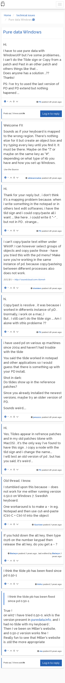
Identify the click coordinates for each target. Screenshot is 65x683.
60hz (40, 584)
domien (37, 288)
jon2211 (37, 417)
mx (41, 651)
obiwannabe (34, 178)
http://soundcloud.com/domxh (29, 279)
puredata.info (41, 620)
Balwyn (14, 553)
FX (40, 102)
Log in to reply (51, 113)
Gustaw (38, 524)
